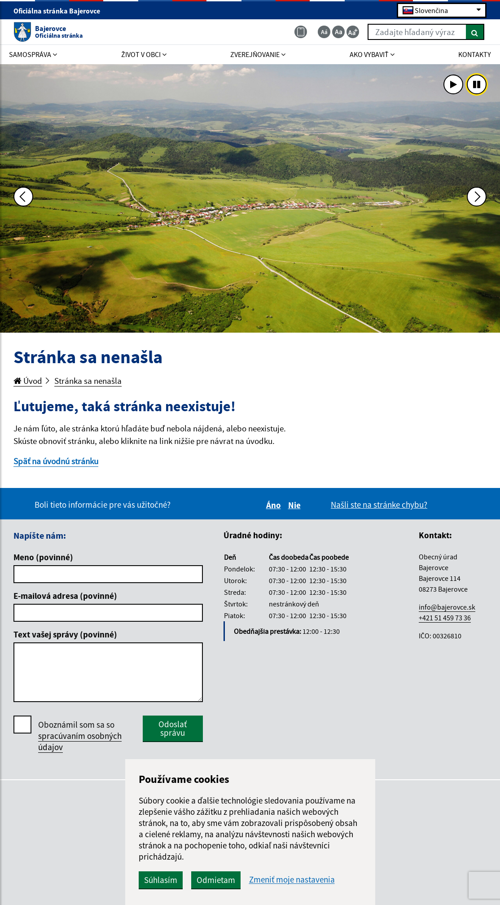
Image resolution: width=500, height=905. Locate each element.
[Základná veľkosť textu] (338, 32)
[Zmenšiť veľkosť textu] (324, 32)
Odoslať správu (172, 728)
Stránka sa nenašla (88, 380)
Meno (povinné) (43, 557)
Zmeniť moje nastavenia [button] (292, 879)
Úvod (27, 380)
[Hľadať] (475, 32)
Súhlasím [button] (160, 879)
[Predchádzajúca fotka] (23, 196)
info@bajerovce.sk (447, 606)
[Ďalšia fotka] (477, 196)
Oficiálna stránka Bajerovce (60, 10)
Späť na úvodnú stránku (55, 461)
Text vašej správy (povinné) (65, 634)
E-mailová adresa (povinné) (65, 595)
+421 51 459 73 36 (445, 617)
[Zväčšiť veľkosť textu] (352, 32)
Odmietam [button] (216, 879)
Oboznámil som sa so (80, 736)
